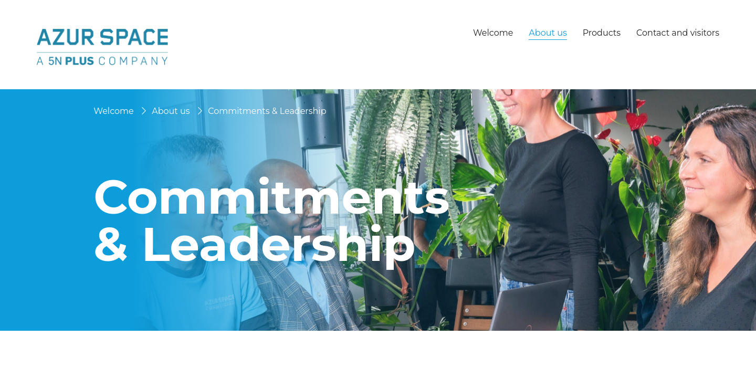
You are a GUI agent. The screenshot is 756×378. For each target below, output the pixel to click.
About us (171, 111)
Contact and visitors (677, 33)
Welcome (493, 33)
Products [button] (602, 33)
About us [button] (547, 33)
